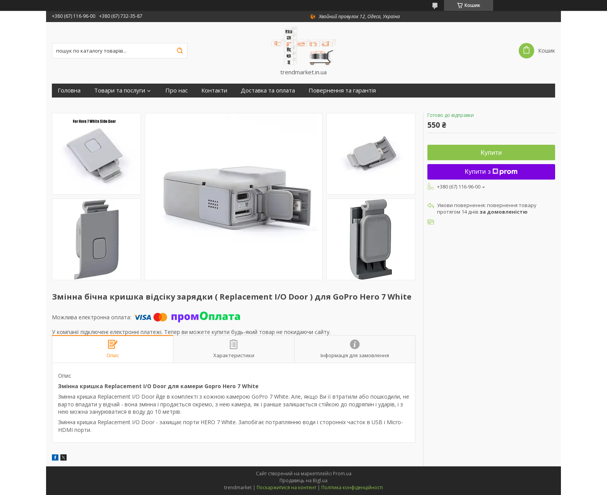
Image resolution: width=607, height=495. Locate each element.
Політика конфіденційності (352, 487)
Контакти (214, 90)
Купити (491, 152)
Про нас (176, 90)
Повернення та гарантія (342, 90)
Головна (69, 90)
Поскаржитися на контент (286, 487)
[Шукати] (179, 50)
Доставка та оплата (268, 90)
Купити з (491, 171)
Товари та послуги (119, 90)
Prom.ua (342, 473)
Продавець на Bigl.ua (303, 480)
